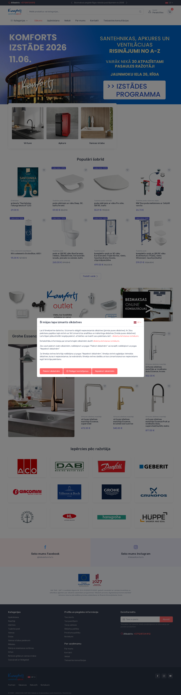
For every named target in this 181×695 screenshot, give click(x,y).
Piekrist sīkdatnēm (51, 371)
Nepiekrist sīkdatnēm (104, 371)
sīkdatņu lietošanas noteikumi (125, 336)
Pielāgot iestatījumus (77, 371)
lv (136, 322)
